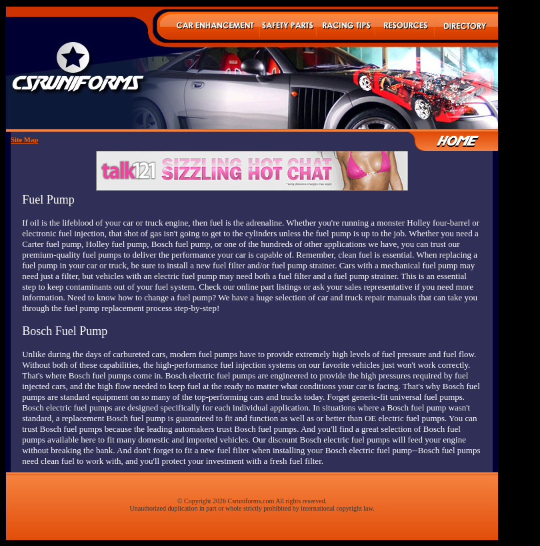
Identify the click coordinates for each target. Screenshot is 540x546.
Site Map (24, 140)
